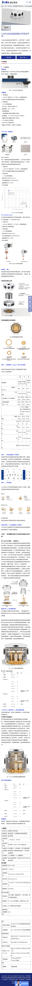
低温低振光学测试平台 (18, 6)
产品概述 (4, 61)
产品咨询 (8, 57)
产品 (6, 6)
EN (27, 2)
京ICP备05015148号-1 (14, 979)
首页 (2, 6)
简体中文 (14, 983)
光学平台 (10, 6)
